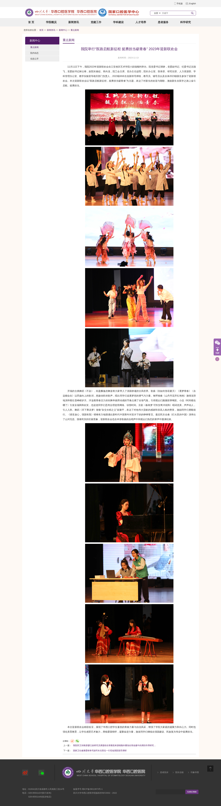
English (192, 3)
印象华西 (195, 772)
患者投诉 (164, 772)
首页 (41, 30)
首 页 (31, 22)
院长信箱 (179, 772)
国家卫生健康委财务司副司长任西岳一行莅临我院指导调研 (100, 750)
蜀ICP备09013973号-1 (92, 789)
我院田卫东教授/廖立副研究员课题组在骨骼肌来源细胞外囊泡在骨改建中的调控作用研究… (114, 745)
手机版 (180, 3)
